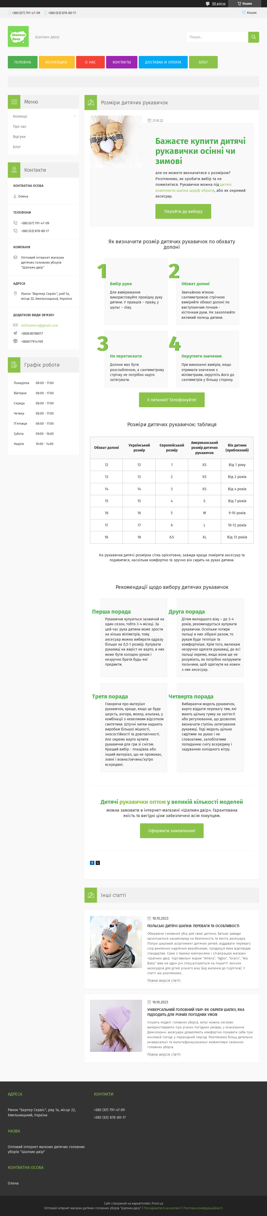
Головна (22, 62)
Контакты (122, 62)
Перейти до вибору (183, 211)
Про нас (20, 126)
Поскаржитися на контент (162, 1208)
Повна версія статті (164, 980)
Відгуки (19, 137)
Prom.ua (157, 1203)
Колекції (20, 116)
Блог (203, 62)
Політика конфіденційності (203, 1208)
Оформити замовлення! (171, 830)
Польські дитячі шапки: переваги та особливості (193, 926)
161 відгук (219, 3)
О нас (90, 62)
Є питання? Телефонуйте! (171, 399)
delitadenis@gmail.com (39, 325)
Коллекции (56, 62)
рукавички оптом (142, 801)
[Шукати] (253, 37)
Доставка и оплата (163, 62)
